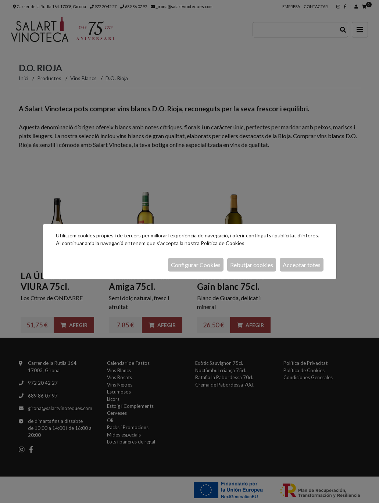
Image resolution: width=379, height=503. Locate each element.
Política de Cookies (222, 243)
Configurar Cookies (196, 264)
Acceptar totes (302, 264)
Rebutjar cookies (251, 264)
